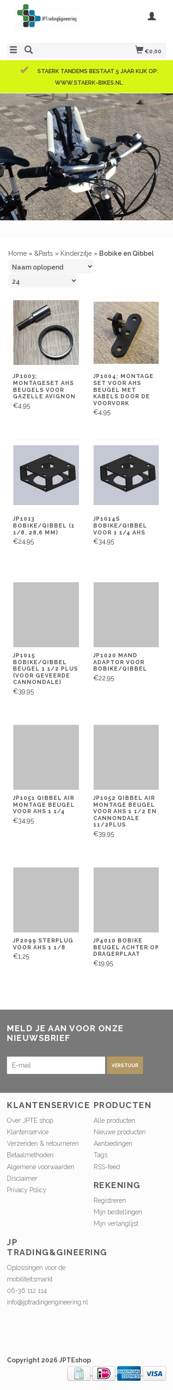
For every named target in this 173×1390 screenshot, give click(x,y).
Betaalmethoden (30, 1155)
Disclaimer (22, 1178)
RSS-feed (107, 1167)
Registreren (110, 1200)
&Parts (43, 253)
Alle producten (114, 1120)
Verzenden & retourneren (43, 1143)
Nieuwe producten (120, 1132)
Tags (100, 1155)
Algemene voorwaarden (40, 1167)
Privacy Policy (27, 1190)
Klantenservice (27, 1132)
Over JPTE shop (30, 1120)
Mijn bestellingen (118, 1212)
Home (17, 253)
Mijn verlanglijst (116, 1223)
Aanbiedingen (113, 1143)
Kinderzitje (76, 253)
